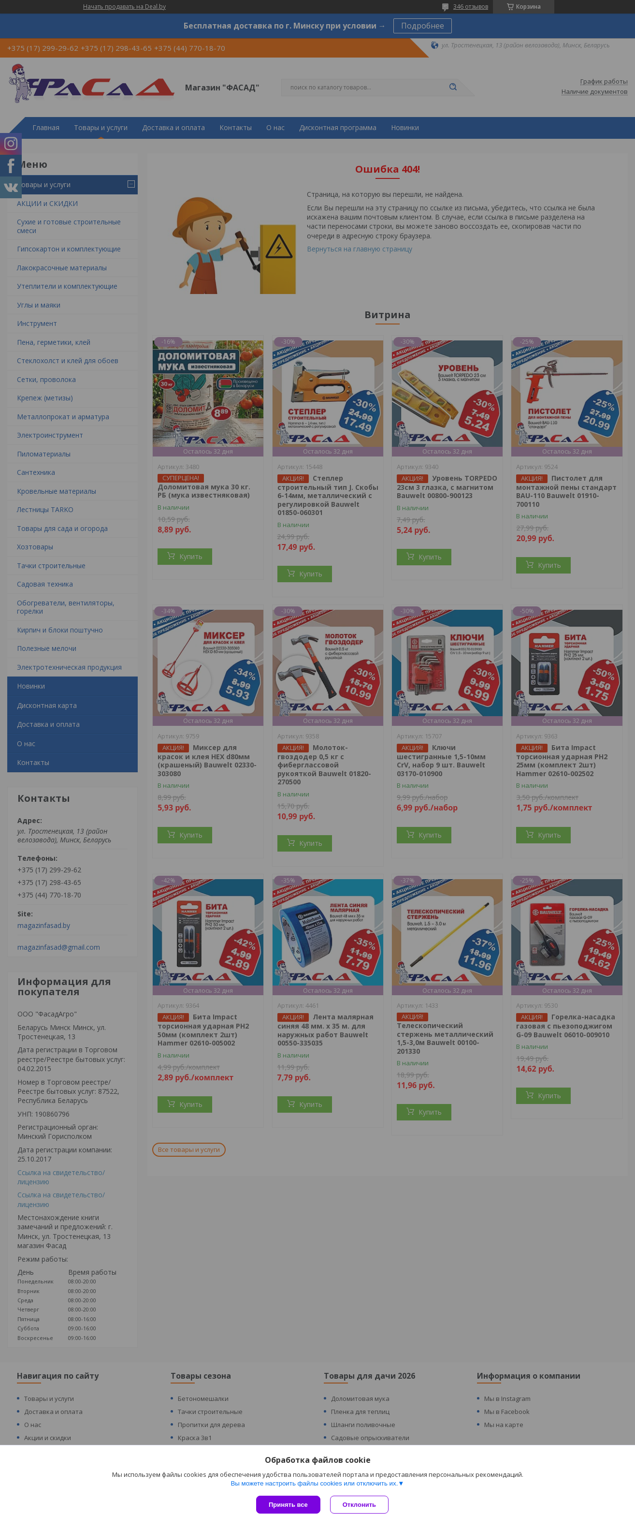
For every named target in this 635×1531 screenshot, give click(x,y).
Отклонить (359, 1504)
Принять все (288, 1504)
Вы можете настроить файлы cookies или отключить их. (314, 1483)
